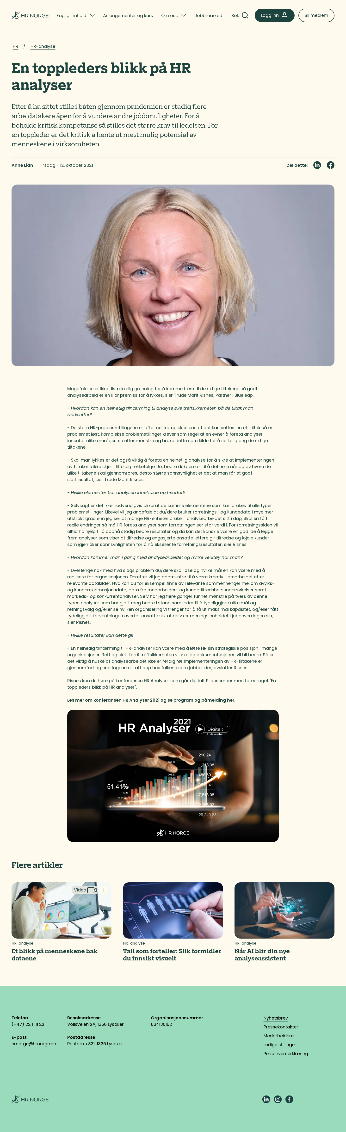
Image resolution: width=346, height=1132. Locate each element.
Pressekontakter (281, 1027)
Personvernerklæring (286, 1054)
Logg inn (274, 15)
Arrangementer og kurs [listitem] (128, 15)
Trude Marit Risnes (193, 395)
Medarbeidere (279, 1036)
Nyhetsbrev (276, 1018)
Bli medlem (316, 15)
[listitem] (76, 15)
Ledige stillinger (280, 1045)
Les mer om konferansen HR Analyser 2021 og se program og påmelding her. (151, 700)
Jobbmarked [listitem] (208, 15)
